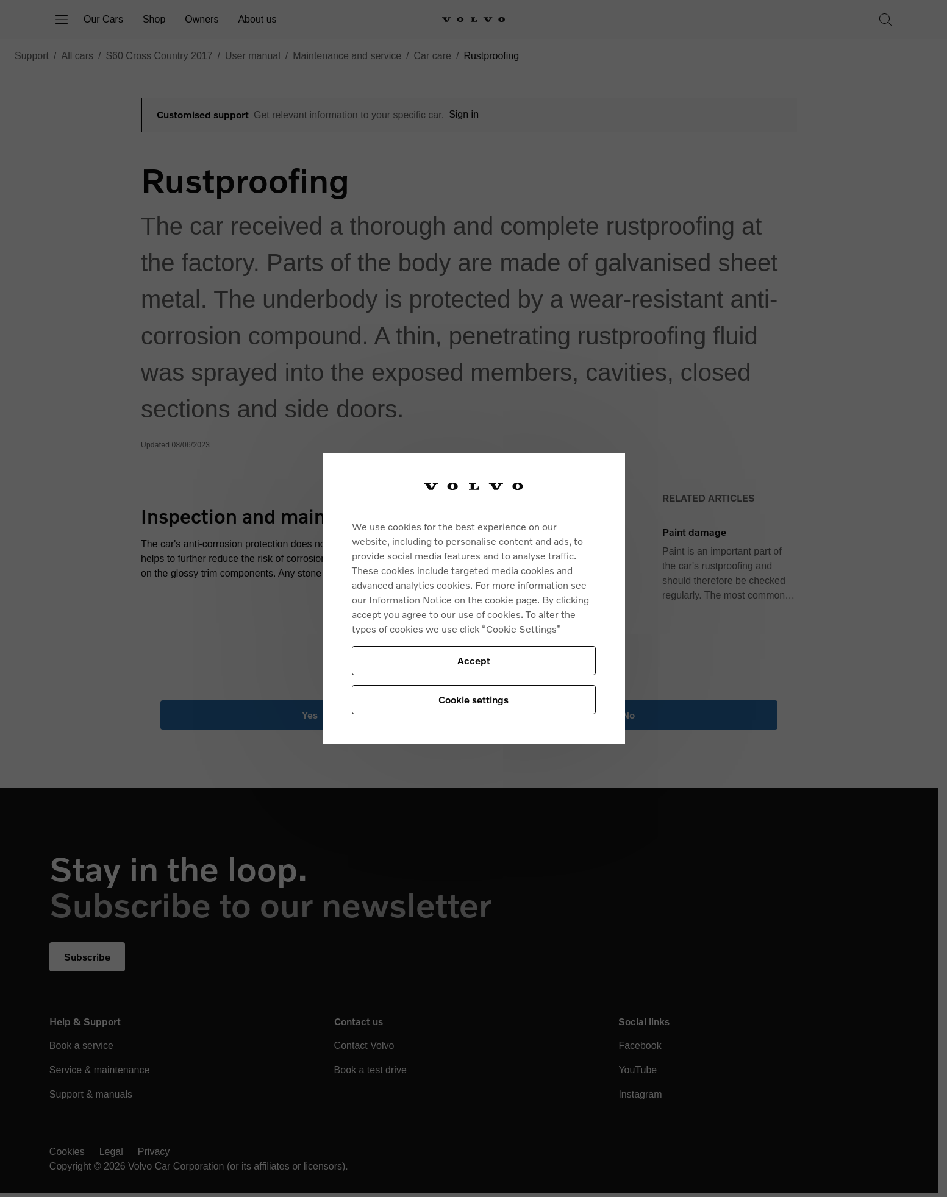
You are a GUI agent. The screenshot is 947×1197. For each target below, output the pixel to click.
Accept (473, 660)
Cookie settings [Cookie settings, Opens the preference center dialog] (473, 699)
